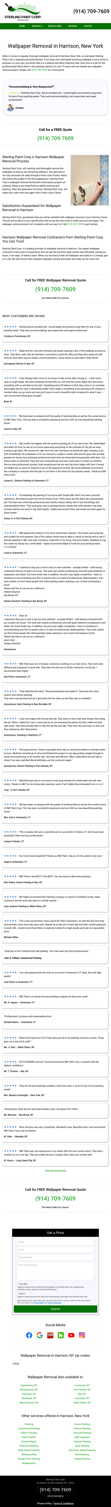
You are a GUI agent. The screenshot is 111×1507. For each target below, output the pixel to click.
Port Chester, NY (82, 1381)
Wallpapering (29, 1454)
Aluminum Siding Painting (82, 1441)
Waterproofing (29, 1446)
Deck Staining (82, 1437)
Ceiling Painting (82, 1450)
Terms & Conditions (54, 1294)
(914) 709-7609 (91, 11)
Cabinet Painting (82, 1433)
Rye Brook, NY (29, 1389)
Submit (55, 1300)
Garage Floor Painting (29, 1450)
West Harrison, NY (29, 1394)
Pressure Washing (29, 1437)
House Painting (82, 1415)
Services (38, 27)
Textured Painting (82, 1424)
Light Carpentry (82, 1428)
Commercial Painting (29, 1420)
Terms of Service (76, 1506)
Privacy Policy (39, 1294)
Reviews (73, 26)
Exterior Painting (82, 1420)
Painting (29, 1415)
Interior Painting (29, 1424)
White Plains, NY (82, 1394)
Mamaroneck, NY (29, 1381)
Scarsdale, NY (82, 1389)
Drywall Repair (29, 1433)
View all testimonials (55, 1162)
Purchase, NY (29, 1385)
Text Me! (23, 1275)
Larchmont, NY (82, 1376)
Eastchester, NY (29, 1376)
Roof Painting (82, 1446)
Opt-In (22, 1285)
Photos (88, 26)
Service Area (55, 26)
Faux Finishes (29, 1428)
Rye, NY (82, 1385)
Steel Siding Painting (29, 1441)
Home (22, 26)
